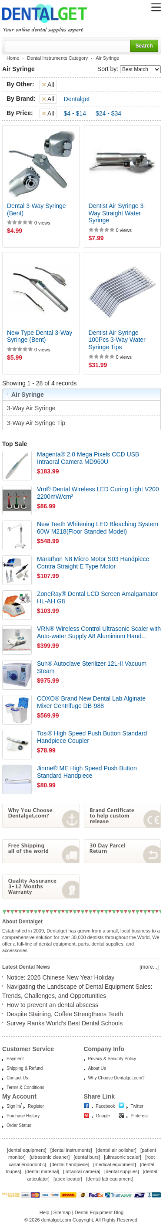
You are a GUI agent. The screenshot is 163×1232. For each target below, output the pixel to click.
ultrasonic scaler (122, 1157)
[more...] (149, 967)
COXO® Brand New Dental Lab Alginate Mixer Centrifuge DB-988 (91, 702)
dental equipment (26, 1150)
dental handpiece (69, 1164)
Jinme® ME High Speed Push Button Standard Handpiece (87, 772)
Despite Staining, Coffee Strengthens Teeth (65, 1014)
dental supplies (121, 1171)
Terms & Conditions (25, 1087)
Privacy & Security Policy (112, 1058)
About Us (97, 1068)
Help (45, 1212)
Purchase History (23, 1115)
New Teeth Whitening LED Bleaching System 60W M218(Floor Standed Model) (97, 528)
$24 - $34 (108, 113)
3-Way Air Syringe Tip (37, 422)
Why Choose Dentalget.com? (116, 1077)
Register (36, 1106)
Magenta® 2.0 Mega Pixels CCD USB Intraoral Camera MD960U (88, 458)
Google (103, 1115)
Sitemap (61, 1212)
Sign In (13, 1106)
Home (13, 58)
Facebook (105, 1106)
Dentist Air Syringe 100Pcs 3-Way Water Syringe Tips (117, 340)
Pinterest (139, 1115)
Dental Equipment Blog (99, 1212)
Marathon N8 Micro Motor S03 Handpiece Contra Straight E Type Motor (93, 562)
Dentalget (77, 98)
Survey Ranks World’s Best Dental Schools (65, 1023)
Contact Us (17, 1077)
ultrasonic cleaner (49, 1157)
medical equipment (114, 1164)
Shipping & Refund (25, 1068)
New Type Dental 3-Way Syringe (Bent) (39, 336)
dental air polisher (116, 1150)
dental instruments (71, 1150)
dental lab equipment (109, 1178)
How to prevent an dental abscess (52, 1004)
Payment (15, 1058)
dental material (42, 1171)
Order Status (19, 1125)
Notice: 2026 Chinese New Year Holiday (60, 977)
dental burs (87, 1157)
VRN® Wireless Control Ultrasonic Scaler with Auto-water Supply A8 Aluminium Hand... (99, 632)
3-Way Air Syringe (32, 408)
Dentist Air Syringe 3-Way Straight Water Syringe (117, 213)
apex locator (68, 1178)
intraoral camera (81, 1171)
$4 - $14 (75, 113)
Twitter (137, 1106)
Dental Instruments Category (57, 58)
